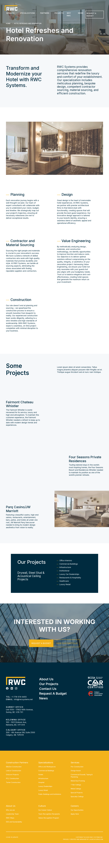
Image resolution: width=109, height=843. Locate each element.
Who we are (10, 810)
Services (10, 13)
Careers (75, 806)
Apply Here (75, 814)
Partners (44, 13)
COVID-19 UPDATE (12, 837)
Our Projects (48, 684)
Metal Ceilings (76, 789)
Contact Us (47, 689)
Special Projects (77, 793)
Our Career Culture (45, 810)
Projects (59, 13)
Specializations (27, 13)
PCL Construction (12, 778)
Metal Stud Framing (78, 781)
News (80, 13)
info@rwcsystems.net (23, 699)
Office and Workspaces (47, 767)
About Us (46, 679)
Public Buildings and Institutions (49, 794)
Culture (42, 806)
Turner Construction (13, 782)
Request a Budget (41, 643)
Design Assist (76, 771)
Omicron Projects (12, 775)
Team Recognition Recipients (49, 814)
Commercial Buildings (68, 571)
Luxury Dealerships (45, 786)
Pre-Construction (77, 767)
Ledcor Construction (13, 771)
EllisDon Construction (14, 767)
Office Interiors (65, 568)
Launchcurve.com (96, 839)
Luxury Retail (64, 592)
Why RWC (69, 14)
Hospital (41, 782)
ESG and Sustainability (14, 822)
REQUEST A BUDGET (91, 14)
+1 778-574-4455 (19, 697)
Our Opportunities (77, 810)
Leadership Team (12, 814)
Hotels (40, 775)
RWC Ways (10, 818)
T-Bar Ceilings (76, 785)
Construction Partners (17, 762)
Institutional (64, 578)
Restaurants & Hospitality (70, 585)
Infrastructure (65, 575)
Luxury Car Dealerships (69, 582)
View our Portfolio (67, 643)
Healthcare (64, 589)
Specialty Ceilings (77, 796)
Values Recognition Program (48, 818)
